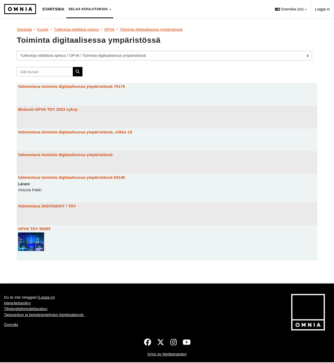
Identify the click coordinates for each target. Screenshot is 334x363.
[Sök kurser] (45, 72)
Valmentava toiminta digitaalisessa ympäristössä (65, 155)
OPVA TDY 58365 (34, 229)
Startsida (24, 29)
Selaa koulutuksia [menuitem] (88, 9)
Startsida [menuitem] (53, 9)
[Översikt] (20, 9)
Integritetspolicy (17, 304)
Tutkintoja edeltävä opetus (77, 29)
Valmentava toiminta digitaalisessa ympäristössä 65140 (71, 178)
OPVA (110, 29)
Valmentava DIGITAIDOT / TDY (47, 206)
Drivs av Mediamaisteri (167, 355)
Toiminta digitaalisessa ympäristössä (152, 29)
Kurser (43, 29)
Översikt (11, 325)
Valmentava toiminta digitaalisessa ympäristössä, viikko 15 (75, 132)
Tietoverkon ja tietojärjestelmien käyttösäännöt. (44, 315)
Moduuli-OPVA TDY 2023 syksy (48, 109)
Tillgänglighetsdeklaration (26, 309)
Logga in (322, 9)
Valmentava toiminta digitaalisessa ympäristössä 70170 (71, 86)
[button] (291, 9)
